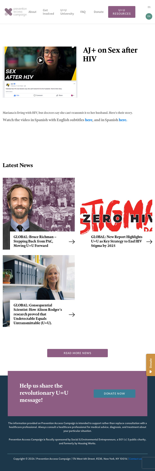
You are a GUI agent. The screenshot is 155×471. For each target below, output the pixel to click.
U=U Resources (122, 11)
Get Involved (48, 11)
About (32, 12)
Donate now (114, 393)
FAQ (83, 12)
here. (123, 120)
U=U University (67, 11)
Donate (99, 12)
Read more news (77, 353)
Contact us (135, 458)
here (88, 120)
